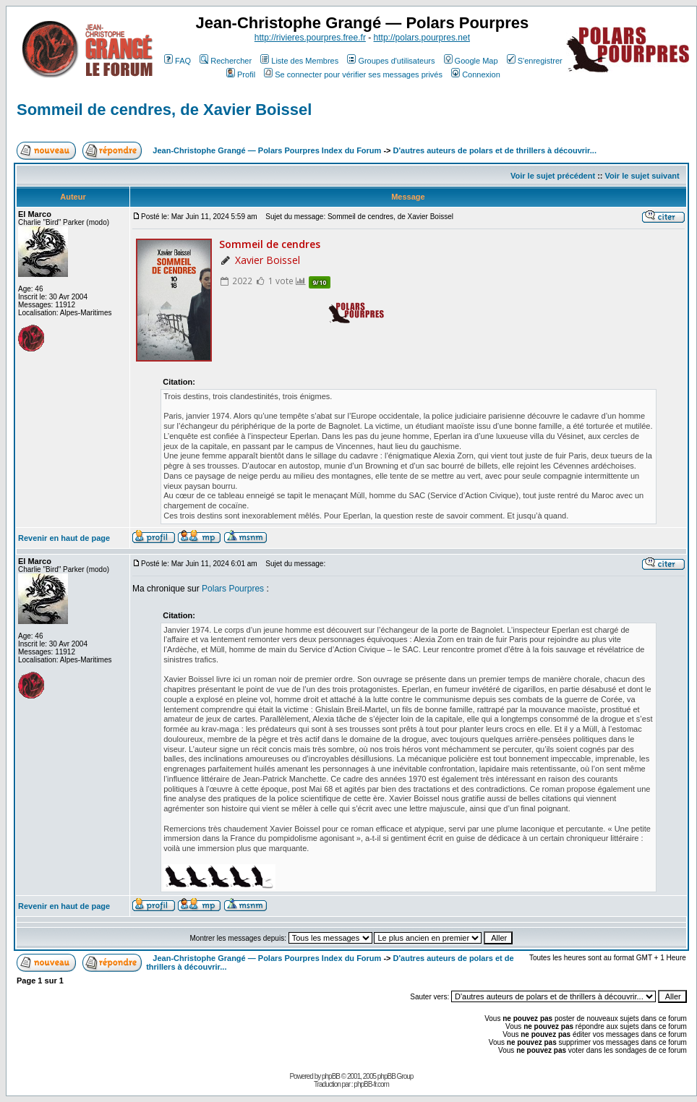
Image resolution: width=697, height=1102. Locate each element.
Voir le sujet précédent (552, 175)
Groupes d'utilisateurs (391, 60)
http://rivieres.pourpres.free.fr (310, 38)
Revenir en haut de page (64, 538)
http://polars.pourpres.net (422, 38)
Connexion (475, 74)
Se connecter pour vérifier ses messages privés (353, 74)
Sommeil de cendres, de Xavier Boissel (164, 110)
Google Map (471, 60)
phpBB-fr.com (371, 1084)
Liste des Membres (299, 60)
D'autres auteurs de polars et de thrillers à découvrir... (494, 150)
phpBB (331, 1076)
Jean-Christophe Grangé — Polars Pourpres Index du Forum (267, 150)
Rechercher (226, 60)
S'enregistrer (535, 60)
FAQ (177, 60)
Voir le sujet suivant (642, 175)
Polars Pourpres (233, 589)
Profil (240, 74)
